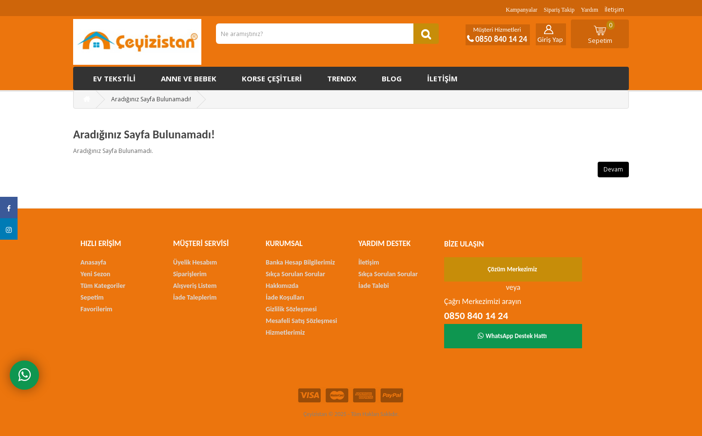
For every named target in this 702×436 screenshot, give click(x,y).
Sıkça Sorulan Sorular (295, 274)
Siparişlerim (190, 274)
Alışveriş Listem (194, 286)
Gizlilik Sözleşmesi (291, 309)
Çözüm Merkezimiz (512, 269)
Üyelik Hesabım (195, 262)
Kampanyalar (522, 9)
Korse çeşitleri (272, 78)
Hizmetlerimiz (285, 332)
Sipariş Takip (559, 9)
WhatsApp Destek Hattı (512, 336)
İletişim (614, 9)
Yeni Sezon (95, 274)
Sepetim (601, 32)
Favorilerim (96, 309)
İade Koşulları (285, 297)
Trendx (341, 78)
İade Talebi (373, 286)
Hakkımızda (282, 286)
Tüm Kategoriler (102, 286)
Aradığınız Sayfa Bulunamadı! (151, 99)
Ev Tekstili (114, 78)
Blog (392, 78)
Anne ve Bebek (188, 78)
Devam (613, 169)
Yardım (589, 9)
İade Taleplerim (194, 297)
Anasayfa (93, 262)
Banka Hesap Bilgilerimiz (300, 262)
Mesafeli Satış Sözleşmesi (301, 321)
